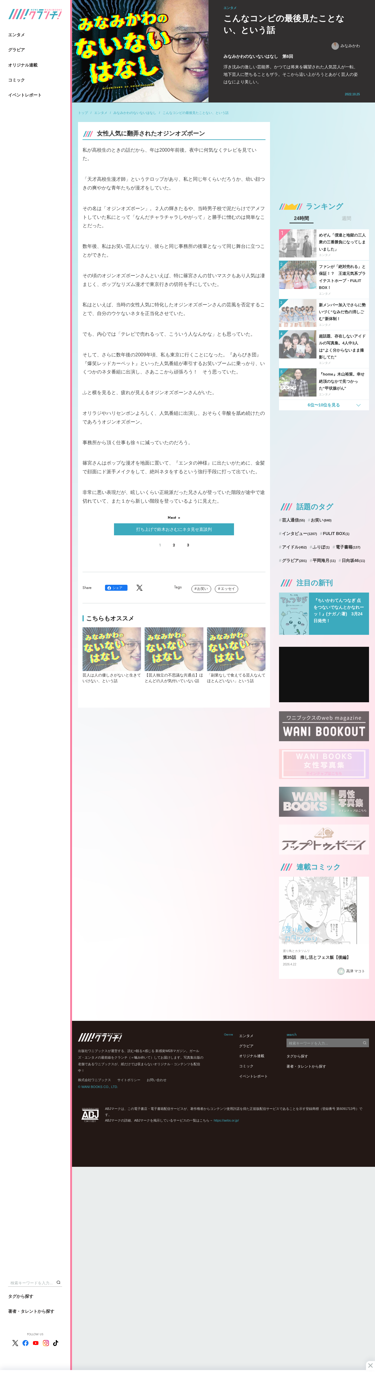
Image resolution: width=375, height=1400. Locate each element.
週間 (346, 218)
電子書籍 (348, 547)
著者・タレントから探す (31, 1311)
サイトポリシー (128, 1080)
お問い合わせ (156, 1080)
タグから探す (20, 1296)
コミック (16, 80)
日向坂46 (353, 560)
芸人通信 (293, 520)
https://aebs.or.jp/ (226, 1120)
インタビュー (299, 533)
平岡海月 (324, 560)
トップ (83, 112)
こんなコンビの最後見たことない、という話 (196, 112)
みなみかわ (346, 46)
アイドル (294, 547)
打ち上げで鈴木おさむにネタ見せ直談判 (174, 529)
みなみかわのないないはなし (134, 112)
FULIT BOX (336, 533)
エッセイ (228, 589)
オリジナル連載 (23, 65)
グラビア (16, 49)
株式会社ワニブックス (94, 1080)
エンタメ (16, 34)
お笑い (202, 589)
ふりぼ (321, 547)
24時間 (301, 218)
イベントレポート (25, 95)
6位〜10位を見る (324, 405)
